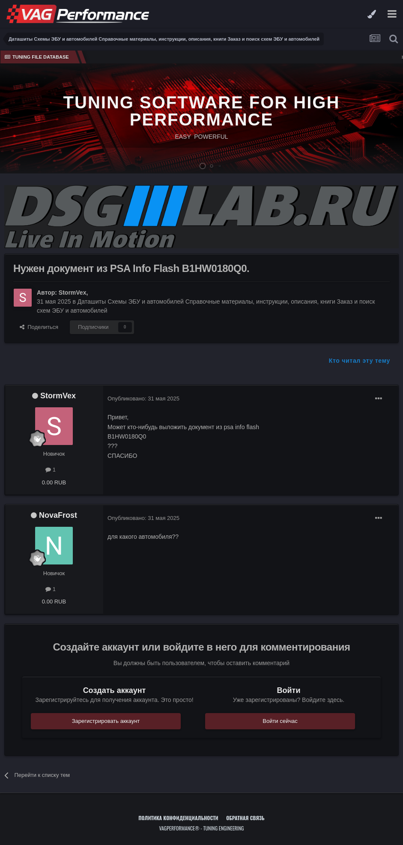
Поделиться (39, 327)
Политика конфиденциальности (178, 817)
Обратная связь (245, 817)
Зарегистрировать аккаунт (106, 721)
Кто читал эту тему (359, 360)
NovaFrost (58, 515)
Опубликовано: (143, 398)
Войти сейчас (280, 721)
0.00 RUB (54, 482)
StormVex (73, 292)
